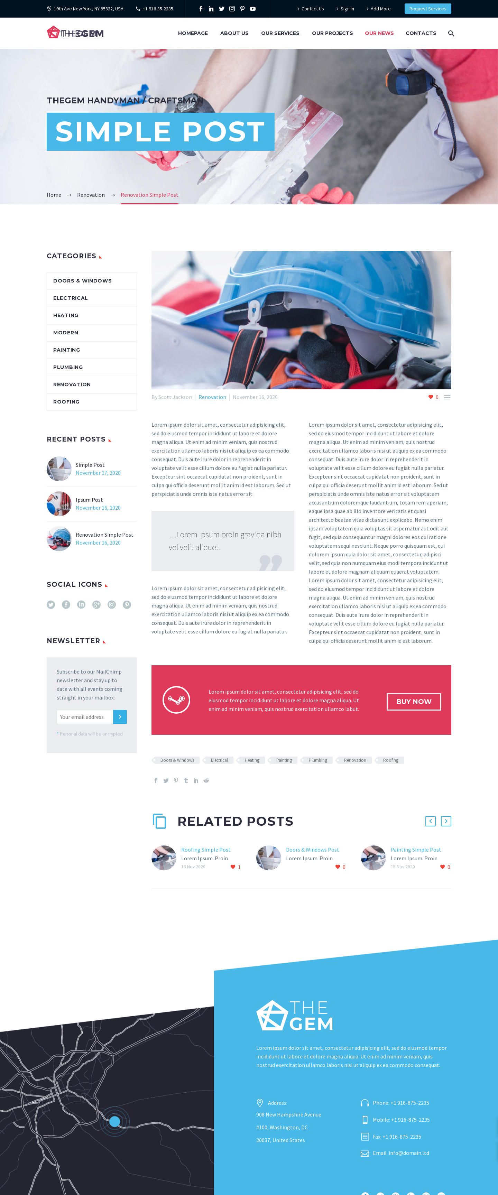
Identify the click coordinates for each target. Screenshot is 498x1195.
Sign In (347, 9)
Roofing (390, 760)
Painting (284, 760)
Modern (65, 333)
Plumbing (318, 760)
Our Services (280, 33)
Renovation (212, 396)
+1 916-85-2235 (158, 9)
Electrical (219, 760)
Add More (381, 9)
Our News (379, 33)
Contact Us (313, 9)
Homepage (193, 33)
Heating (252, 760)
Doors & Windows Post (312, 849)
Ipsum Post (89, 499)
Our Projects (332, 33)
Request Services (427, 9)
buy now (414, 702)
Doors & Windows (177, 760)
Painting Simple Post (416, 849)
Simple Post (90, 464)
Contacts (421, 33)
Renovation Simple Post (104, 534)
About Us (234, 33)
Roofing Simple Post (206, 849)
